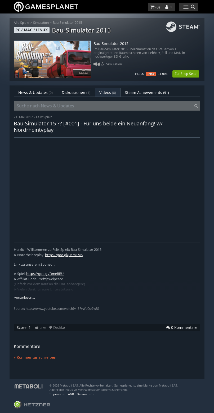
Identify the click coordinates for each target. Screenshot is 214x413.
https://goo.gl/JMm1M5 (64, 254)
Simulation (41, 23)
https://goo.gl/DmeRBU (45, 273)
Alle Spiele (21, 23)
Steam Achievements (147, 92)
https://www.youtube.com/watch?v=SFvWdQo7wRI (62, 309)
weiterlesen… (24, 297)
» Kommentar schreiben (35, 357)
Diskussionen (76, 92)
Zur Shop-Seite (186, 73)
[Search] (196, 106)
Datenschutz (85, 394)
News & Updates (35, 92)
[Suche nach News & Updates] (103, 106)
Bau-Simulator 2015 (67, 23)
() (155, 7)
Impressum (57, 394)
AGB (71, 394)
